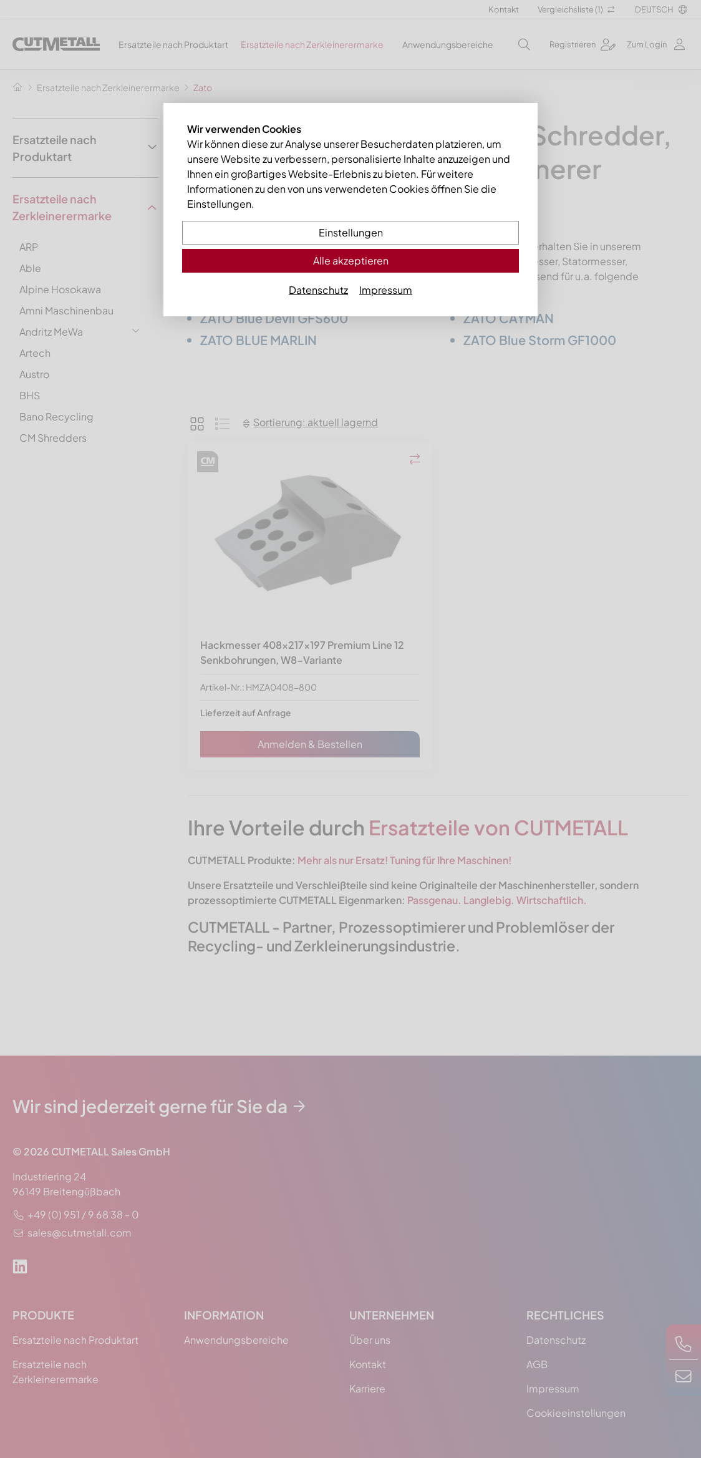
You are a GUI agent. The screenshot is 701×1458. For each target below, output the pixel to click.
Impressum (385, 289)
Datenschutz (318, 289)
